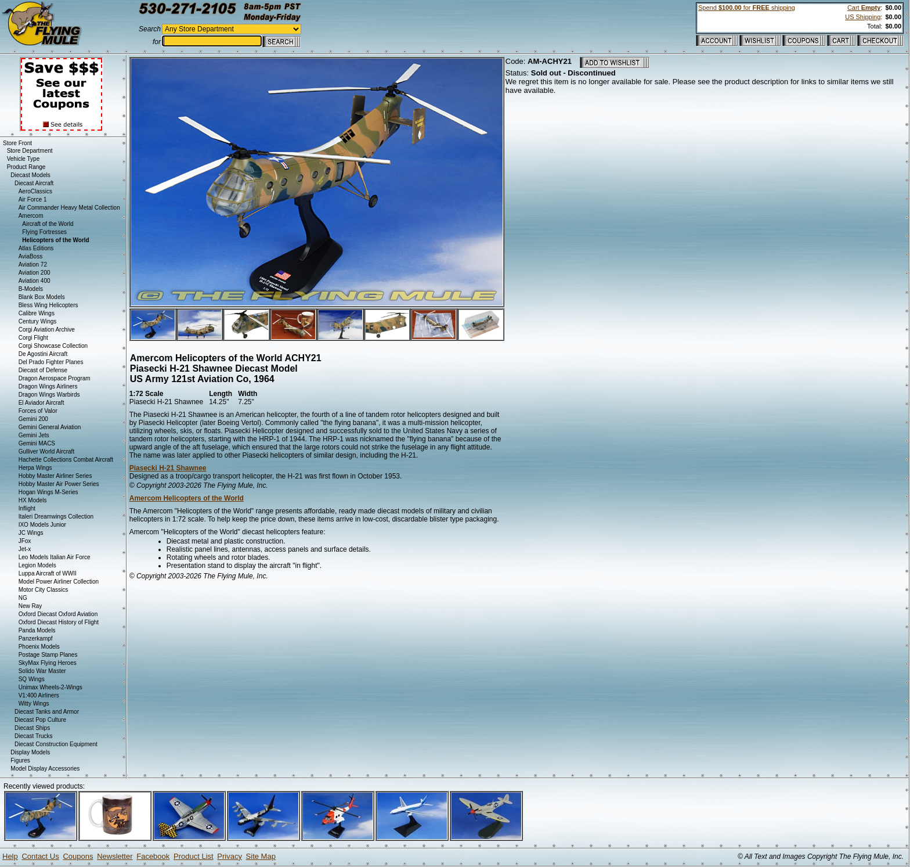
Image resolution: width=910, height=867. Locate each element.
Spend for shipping (746, 7)
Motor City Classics (43, 590)
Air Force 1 (33, 199)
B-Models (31, 289)
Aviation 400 (34, 281)
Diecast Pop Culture (40, 720)
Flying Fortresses (44, 232)
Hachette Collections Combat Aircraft (66, 459)
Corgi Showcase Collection (53, 346)
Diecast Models (30, 175)
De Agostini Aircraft (43, 354)
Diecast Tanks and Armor (47, 711)
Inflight (27, 508)
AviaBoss (31, 256)
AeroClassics (35, 191)
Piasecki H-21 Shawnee (168, 468)
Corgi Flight (33, 337)
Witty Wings (34, 703)
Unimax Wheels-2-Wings (50, 687)
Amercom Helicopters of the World (186, 498)
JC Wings (31, 533)
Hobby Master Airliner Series (55, 476)
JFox (25, 541)
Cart (863, 7)
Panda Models (37, 630)
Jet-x (25, 549)
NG (23, 598)
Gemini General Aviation (50, 427)
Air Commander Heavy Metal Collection (69, 207)
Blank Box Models (42, 297)
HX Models (33, 500)
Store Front (17, 143)
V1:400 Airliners (39, 695)
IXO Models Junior (42, 524)
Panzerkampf (36, 638)
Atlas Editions (36, 248)
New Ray (30, 606)
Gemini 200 (33, 419)
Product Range (26, 167)
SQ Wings (32, 679)
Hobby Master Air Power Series (59, 484)
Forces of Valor (38, 411)
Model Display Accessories (45, 768)
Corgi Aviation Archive (47, 329)
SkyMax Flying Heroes (48, 663)
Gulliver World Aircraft (47, 451)
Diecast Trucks (34, 736)
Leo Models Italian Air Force (55, 557)
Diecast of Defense (43, 370)
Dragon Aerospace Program (55, 378)
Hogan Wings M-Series (48, 492)
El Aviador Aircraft (41, 403)
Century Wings (38, 321)
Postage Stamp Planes (48, 655)
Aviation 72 (33, 264)
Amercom (31, 216)
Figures (20, 760)
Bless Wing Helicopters (48, 305)
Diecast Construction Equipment (56, 744)
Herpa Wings (35, 468)
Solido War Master (42, 671)
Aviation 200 (34, 272)
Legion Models (37, 565)
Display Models (30, 752)
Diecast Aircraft (34, 183)
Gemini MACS (37, 443)
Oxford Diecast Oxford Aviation (58, 614)
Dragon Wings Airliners (48, 386)
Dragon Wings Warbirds (49, 394)
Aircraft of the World (47, 224)
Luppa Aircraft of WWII (48, 573)
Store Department (30, 151)
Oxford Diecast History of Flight (59, 622)
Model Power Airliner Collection (59, 581)
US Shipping (862, 16)
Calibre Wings (37, 313)
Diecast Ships (32, 728)
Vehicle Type (23, 159)
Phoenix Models (39, 646)
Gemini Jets (34, 435)
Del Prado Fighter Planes (51, 362)
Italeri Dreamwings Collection (56, 516)
